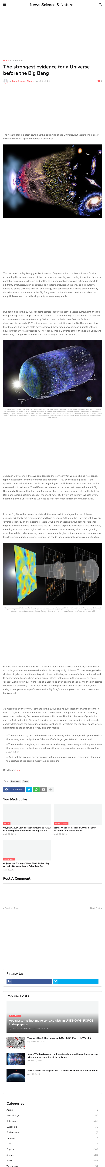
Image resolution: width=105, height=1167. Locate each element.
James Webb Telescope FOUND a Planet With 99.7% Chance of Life (75, 829)
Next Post (95, 908)
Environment (52, 1132)
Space (25, 781)
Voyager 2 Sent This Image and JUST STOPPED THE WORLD (59, 1038)
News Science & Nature (51, 4)
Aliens (52, 1110)
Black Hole (52, 1127)
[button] (4, 4)
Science (52, 1155)
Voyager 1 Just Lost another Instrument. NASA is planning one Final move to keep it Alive (27, 829)
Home (6, 61)
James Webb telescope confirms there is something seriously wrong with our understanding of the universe (62, 1056)
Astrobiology (52, 1115)
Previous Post (12, 908)
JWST (52, 1143)
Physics (52, 1149)
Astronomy (17, 61)
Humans (52, 1138)
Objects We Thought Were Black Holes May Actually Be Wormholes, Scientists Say (26, 865)
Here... (18, 770)
